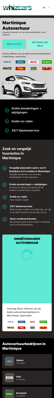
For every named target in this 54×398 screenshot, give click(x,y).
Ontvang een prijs (40, 44)
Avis (18, 376)
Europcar (21, 393)
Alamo (19, 360)
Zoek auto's (14, 44)
